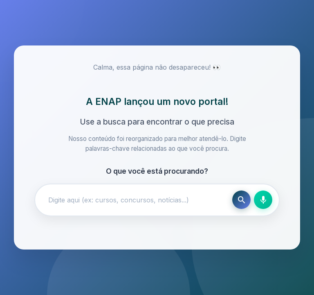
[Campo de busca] (135, 200)
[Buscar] (241, 200)
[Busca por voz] (263, 200)
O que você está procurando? (157, 171)
